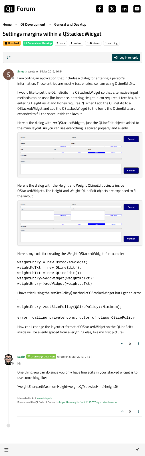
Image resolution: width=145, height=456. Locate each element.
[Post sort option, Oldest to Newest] (9, 57)
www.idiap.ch (44, 398)
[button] (6, 449)
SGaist (21, 356)
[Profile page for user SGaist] (8, 359)
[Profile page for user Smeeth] (8, 74)
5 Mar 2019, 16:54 (51, 71)
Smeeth (22, 71)
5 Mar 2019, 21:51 (80, 356)
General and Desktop (38, 43)
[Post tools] (139, 343)
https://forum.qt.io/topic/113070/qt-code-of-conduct (89, 402)
